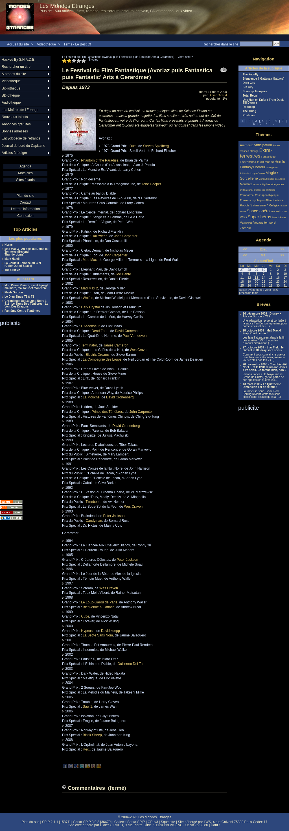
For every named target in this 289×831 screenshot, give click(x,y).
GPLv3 (153, 822)
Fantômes (247, 161)
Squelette (168, 822)
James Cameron (116, 345)
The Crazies (12, 270)
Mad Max (90, 260)
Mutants (257, 184)
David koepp (110, 631)
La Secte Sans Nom (98, 635)
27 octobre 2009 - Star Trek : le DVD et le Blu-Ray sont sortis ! (263, 349)
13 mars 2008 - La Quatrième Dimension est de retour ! (262, 386)
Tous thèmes (279, 217)
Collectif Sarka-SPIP (129, 822)
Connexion (25, 216)
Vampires (246, 222)
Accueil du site (18, 44)
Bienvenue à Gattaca (98, 607)
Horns (9, 244)
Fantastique (268, 156)
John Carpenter (125, 236)
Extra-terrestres (256, 153)
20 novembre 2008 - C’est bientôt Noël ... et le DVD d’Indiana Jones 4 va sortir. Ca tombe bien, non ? (265, 367)
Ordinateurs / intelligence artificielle (257, 190)
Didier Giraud (218, 95)
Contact (25, 202)
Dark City (249, 83)
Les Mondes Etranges (67, 6)
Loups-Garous (257, 173)
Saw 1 (87, 706)
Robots (244, 205)
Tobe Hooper (151, 184)
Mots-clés (25, 173)
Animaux (247, 145)
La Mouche (91, 397)
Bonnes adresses (15, 131)
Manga (262, 179)
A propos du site (14, 74)
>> (282, 249)
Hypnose (87, 631)
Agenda (25, 166)
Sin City (248, 87)
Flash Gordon (14, 292)
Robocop (249, 107)
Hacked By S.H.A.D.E (18, 60)
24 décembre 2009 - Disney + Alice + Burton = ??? (262, 315)
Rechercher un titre (16, 67)
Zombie (245, 228)
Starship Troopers (255, 91)
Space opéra (258, 211)
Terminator (89, 345)
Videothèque (46, 44)
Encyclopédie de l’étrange (21, 138)
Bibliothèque (11, 88)
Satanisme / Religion (265, 205)
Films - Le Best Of (77, 44)
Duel (133, 146)
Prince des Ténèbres (107, 412)
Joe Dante (123, 274)
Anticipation (263, 145)
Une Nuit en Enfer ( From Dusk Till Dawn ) (263, 101)
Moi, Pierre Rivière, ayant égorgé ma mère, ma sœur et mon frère (26, 287)
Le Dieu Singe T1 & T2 (19, 296)
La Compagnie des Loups (102, 359)
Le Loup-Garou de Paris (99, 602)
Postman (249, 115)
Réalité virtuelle (275, 200)
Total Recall (250, 95)
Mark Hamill (12, 259)
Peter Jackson (113, 516)
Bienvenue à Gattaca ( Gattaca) (263, 78)
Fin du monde (264, 161)
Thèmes (264, 134)
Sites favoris (25, 180)
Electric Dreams (98, 355)
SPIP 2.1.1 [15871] (56, 822)
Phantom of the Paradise (99, 160)
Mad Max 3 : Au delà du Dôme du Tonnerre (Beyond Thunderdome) (27, 252)
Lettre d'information (25, 209)
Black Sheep (92, 735)
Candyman (94, 521)
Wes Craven (139, 350)
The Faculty (251, 74)
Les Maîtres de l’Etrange (20, 110)
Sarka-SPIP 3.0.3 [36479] (92, 822)
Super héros (259, 216)
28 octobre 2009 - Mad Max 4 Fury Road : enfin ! (262, 332)
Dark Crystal (90, 307)
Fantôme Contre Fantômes (22, 310)
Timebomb (93, 502)
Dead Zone (100, 331)
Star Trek (275, 211)
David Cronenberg (128, 331)
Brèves (264, 304)
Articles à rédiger (14, 153)
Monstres (246, 184)
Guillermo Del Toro (131, 664)
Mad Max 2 (89, 288)
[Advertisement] (22, 411)
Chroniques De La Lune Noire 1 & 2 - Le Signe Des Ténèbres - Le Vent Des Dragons (26, 304)
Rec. (86, 749)
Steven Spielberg (156, 146)
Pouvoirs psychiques (253, 200)
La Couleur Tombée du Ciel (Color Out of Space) (23, 264)
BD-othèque (11, 95)
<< (245, 249)
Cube (85, 616)
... (273, 123)
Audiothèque (11, 102)
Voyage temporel (264, 222)
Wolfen (88, 298)
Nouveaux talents (15, 117)
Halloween (100, 236)
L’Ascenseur (90, 326)
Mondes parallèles (275, 179)
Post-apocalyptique (267, 195)
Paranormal (247, 195)
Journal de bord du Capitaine (23, 146)
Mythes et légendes (273, 184)
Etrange (254, 151)
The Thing (249, 111)
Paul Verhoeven (135, 336)
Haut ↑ (216, 825)
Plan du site (25, 196)
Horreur (259, 167)
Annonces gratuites (16, 124)
